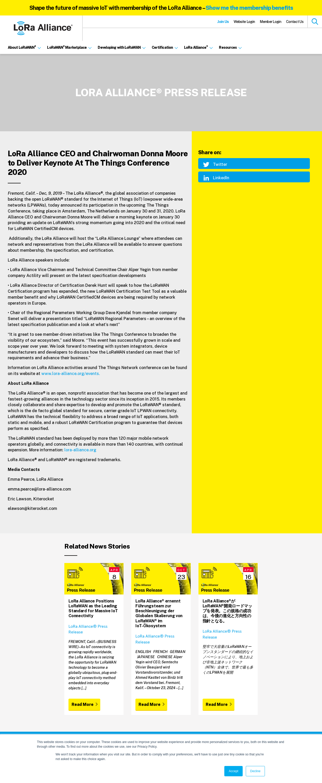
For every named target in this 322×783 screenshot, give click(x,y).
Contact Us (294, 22)
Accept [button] (233, 771)
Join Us (223, 22)
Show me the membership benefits (249, 7)
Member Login (270, 22)
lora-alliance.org (80, 449)
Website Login (244, 22)
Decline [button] (255, 771)
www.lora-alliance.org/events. (70, 373)
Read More (83, 704)
